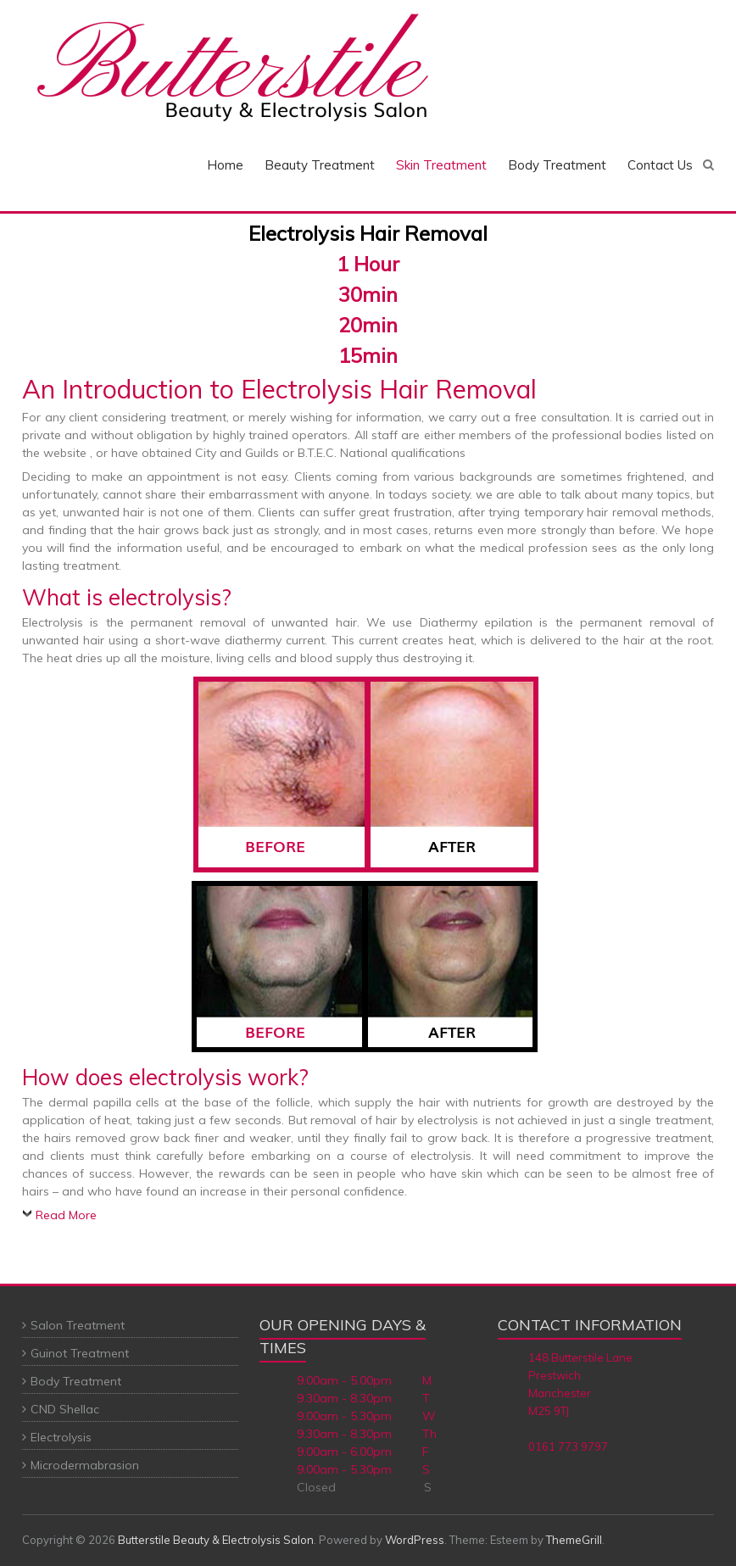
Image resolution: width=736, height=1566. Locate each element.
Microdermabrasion (85, 1465)
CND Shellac (65, 1409)
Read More (66, 1215)
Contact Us (660, 165)
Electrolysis (61, 1437)
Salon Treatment (78, 1325)
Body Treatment (557, 165)
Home (225, 165)
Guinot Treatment (80, 1353)
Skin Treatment (441, 165)
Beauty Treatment (320, 165)
